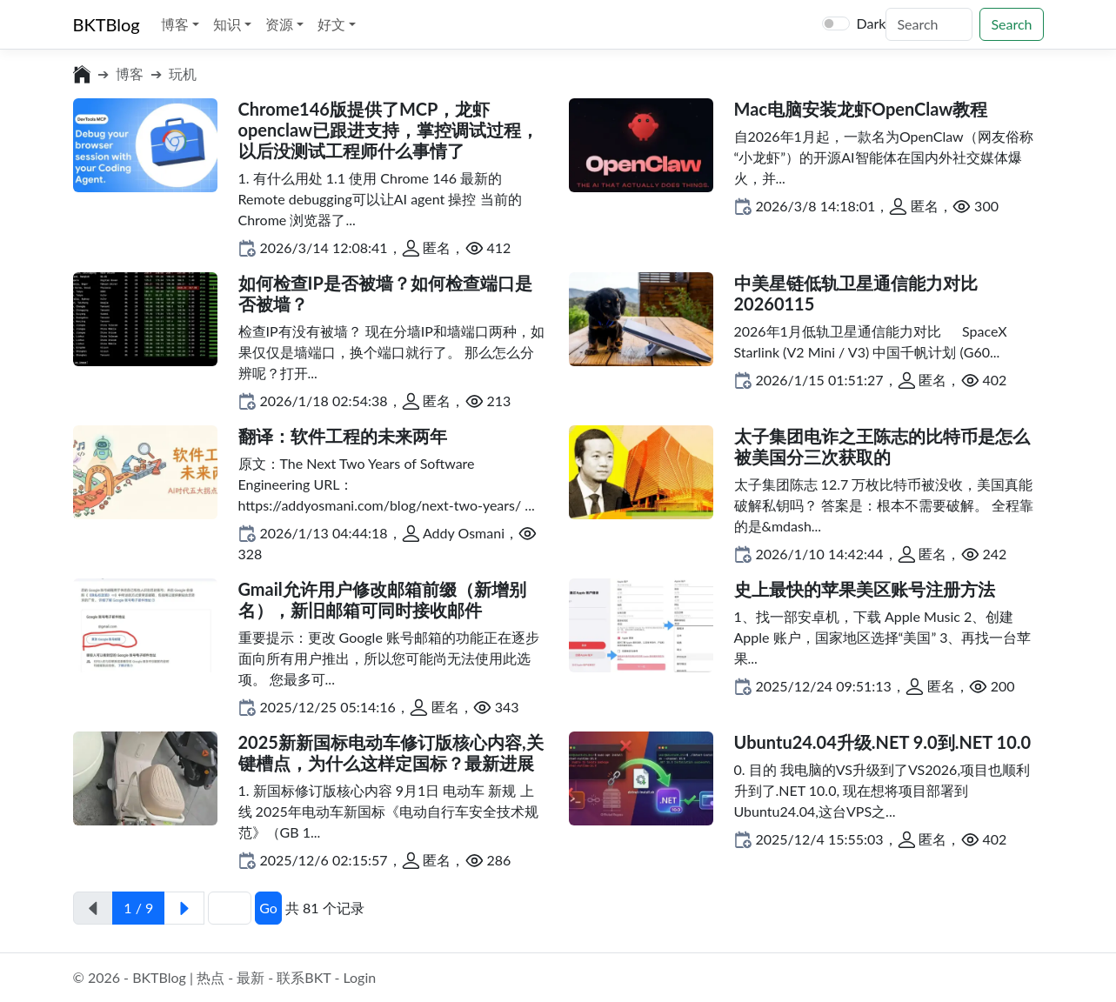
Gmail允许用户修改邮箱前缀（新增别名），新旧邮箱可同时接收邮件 (382, 599)
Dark (871, 23)
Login (359, 977)
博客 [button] (176, 24)
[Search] (928, 24)
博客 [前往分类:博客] (130, 73)
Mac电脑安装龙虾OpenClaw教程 (861, 108)
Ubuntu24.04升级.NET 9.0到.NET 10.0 (883, 741)
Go (268, 907)
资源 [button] (281, 24)
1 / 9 (138, 907)
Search (1011, 24)
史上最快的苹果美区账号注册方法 (864, 588)
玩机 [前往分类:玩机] (183, 73)
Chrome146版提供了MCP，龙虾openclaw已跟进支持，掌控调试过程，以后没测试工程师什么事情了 (388, 129)
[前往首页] (82, 73)
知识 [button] (228, 24)
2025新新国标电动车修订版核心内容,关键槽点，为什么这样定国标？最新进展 (391, 752)
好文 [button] (333, 24)
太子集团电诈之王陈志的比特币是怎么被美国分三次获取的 (882, 446)
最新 (250, 977)
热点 (210, 977)
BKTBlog (106, 24)
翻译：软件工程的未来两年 (342, 435)
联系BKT (304, 977)
